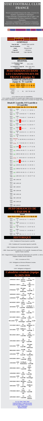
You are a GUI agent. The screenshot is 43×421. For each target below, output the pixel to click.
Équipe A (17, 39)
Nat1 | (21, 401)
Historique (26, 39)
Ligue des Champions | (18, 404)
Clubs (28, 30)
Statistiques (24, 406)
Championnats (21, 30)
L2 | (19, 401)
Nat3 (28, 401)
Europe (12, 30)
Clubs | (19, 406)
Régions (39, 30)
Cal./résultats (33, 39)
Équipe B (21, 39)
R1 (14, 110)
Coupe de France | (17, 403)
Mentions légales (22, 407)
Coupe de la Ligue (27, 403)
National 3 (15, 139)
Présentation (10, 39)
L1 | (16, 401)
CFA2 (14, 143)
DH (14, 146)
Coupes (33, 30)
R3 (14, 219)
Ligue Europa (28, 404)
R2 (14, 121)
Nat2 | (25, 401)
